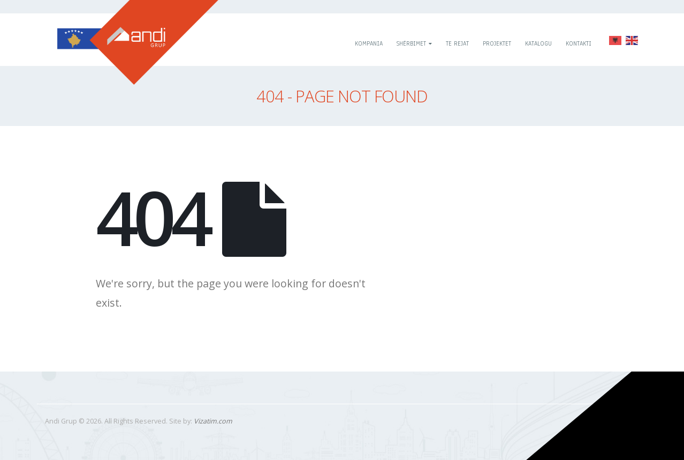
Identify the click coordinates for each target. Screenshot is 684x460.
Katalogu (538, 43)
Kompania (369, 43)
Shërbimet (411, 43)
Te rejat (457, 43)
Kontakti (578, 43)
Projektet (497, 43)
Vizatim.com (213, 421)
